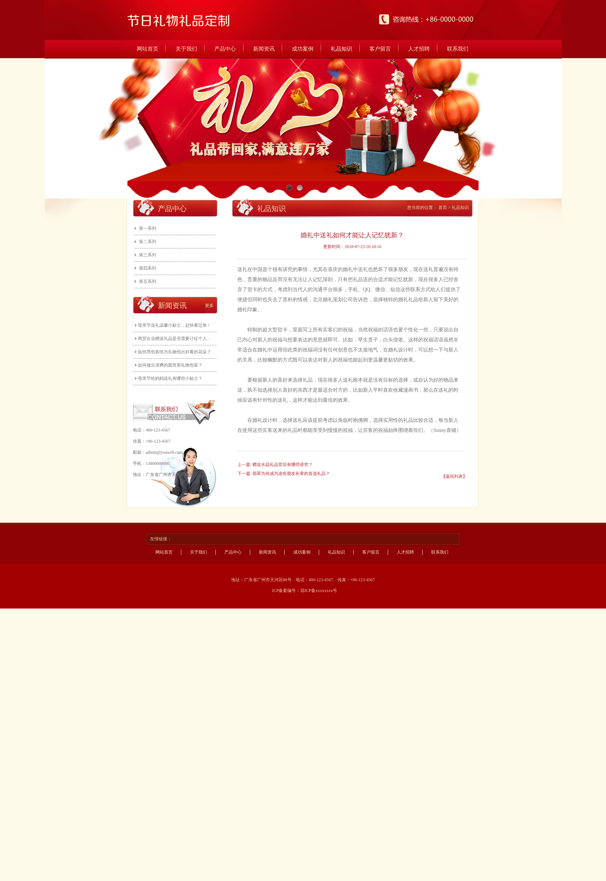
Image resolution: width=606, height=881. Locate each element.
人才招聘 (419, 49)
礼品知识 (341, 49)
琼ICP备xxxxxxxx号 (318, 590)
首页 (442, 207)
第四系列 (147, 268)
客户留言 (380, 49)
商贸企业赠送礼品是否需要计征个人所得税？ (175, 338)
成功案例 (302, 49)
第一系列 (147, 228)
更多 (209, 305)
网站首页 (147, 49)
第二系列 (147, 241)
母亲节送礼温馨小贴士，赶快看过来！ (174, 325)
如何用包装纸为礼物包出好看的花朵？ (174, 351)
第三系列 (147, 254)
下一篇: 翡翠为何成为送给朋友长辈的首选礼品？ (283, 473)
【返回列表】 (454, 476)
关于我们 (186, 49)
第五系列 (147, 281)
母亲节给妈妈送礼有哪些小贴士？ (170, 378)
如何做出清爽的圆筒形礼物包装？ (170, 365)
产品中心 (225, 49)
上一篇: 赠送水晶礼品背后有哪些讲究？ (275, 464)
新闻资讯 (264, 49)
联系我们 (458, 49)
